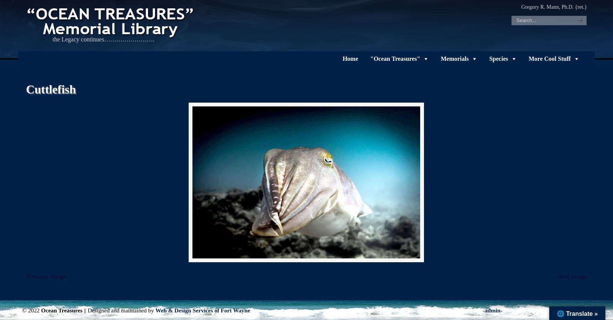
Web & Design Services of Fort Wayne (202, 310)
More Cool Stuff (550, 58)
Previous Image (46, 276)
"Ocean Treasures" (395, 58)
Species (498, 58)
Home (350, 58)
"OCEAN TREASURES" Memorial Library (111, 21)
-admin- (493, 310)
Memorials (455, 58)
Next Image (572, 276)
